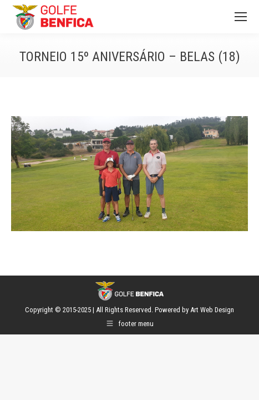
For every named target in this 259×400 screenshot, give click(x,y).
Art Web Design (212, 310)
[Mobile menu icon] (240, 16)
